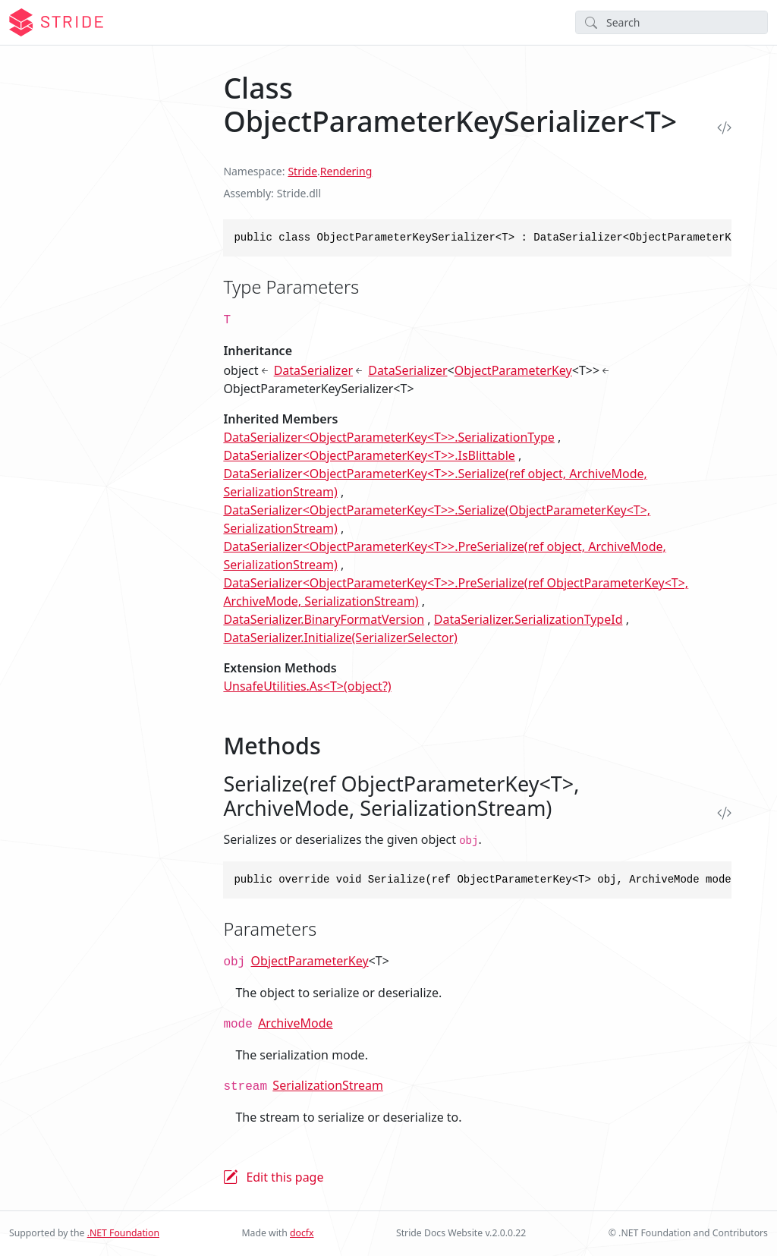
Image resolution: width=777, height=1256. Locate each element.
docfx (302, 1232)
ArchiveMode (295, 1023)
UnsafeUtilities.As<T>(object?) (307, 686)
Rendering (346, 171)
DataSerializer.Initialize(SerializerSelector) (340, 637)
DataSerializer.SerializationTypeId (528, 619)
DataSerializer (313, 370)
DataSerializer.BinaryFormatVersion (323, 619)
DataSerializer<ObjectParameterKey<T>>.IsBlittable (368, 455)
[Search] (671, 22)
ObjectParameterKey (513, 370)
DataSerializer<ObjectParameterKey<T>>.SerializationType (389, 437)
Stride (302, 171)
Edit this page (284, 1177)
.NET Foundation (123, 1232)
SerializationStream (327, 1085)
